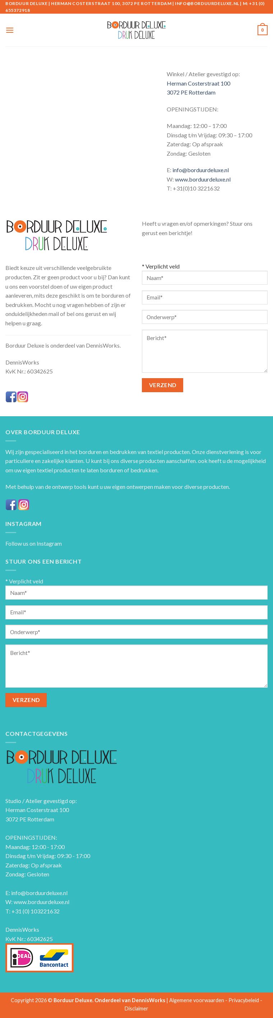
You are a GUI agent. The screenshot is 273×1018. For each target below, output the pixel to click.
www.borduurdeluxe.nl (203, 179)
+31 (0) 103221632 (35, 911)
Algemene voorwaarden (196, 1000)
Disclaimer (136, 1008)
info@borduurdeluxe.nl (200, 169)
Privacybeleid (243, 1000)
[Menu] (9, 30)
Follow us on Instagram (33, 543)
